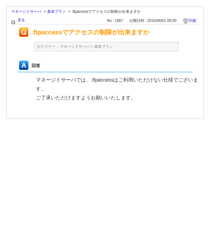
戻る (21, 20)
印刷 (192, 20)
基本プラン (56, 11)
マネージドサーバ (26, 11)
